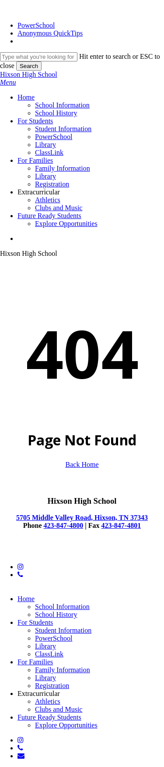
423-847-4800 (64, 525)
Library (45, 646)
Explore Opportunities (66, 725)
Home (26, 598)
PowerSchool (53, 638)
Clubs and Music (58, 709)
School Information (62, 606)
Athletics (47, 701)
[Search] (38, 56)
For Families (35, 662)
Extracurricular (38, 693)
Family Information (62, 670)
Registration (52, 685)
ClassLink (49, 654)
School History (56, 614)
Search (29, 66)
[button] (8, 82)
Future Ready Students (49, 717)
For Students (35, 622)
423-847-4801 (121, 525)
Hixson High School (28, 74)
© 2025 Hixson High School (40, 552)
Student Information (63, 630)
